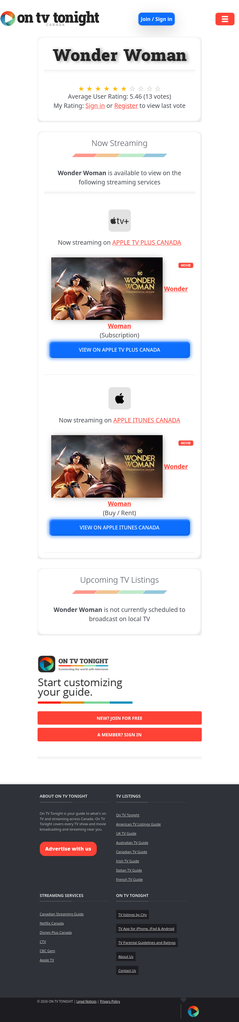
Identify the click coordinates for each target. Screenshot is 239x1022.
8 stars (141, 88)
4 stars (106, 88)
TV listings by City (132, 914)
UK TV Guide (126, 833)
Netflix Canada (52, 923)
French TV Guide (129, 879)
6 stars (124, 88)
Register (126, 105)
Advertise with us (68, 848)
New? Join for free (120, 718)
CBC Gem (47, 950)
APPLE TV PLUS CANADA (146, 242)
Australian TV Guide (132, 842)
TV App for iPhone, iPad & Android (146, 928)
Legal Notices (86, 1001)
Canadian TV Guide (131, 851)
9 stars (149, 88)
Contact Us (127, 970)
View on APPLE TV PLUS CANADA (119, 349)
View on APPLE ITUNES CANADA (119, 527)
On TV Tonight (127, 815)
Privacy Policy (110, 1001)
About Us (125, 956)
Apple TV (47, 960)
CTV (43, 941)
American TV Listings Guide (138, 824)
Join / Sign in (156, 19)
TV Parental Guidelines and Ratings (147, 942)
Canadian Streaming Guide (62, 914)
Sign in (95, 105)
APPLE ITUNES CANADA (146, 420)
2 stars (89, 88)
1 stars (81, 88)
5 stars (115, 88)
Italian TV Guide (129, 870)
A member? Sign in (119, 735)
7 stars (132, 88)
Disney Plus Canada (56, 932)
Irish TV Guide (127, 861)
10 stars (158, 88)
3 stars (98, 88)
